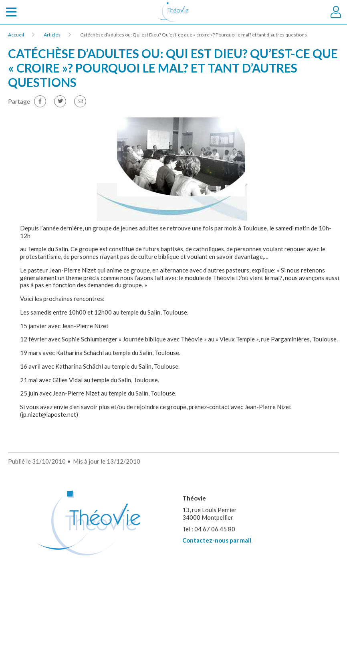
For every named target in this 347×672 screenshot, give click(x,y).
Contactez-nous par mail (216, 540)
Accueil (16, 35)
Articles (52, 35)
